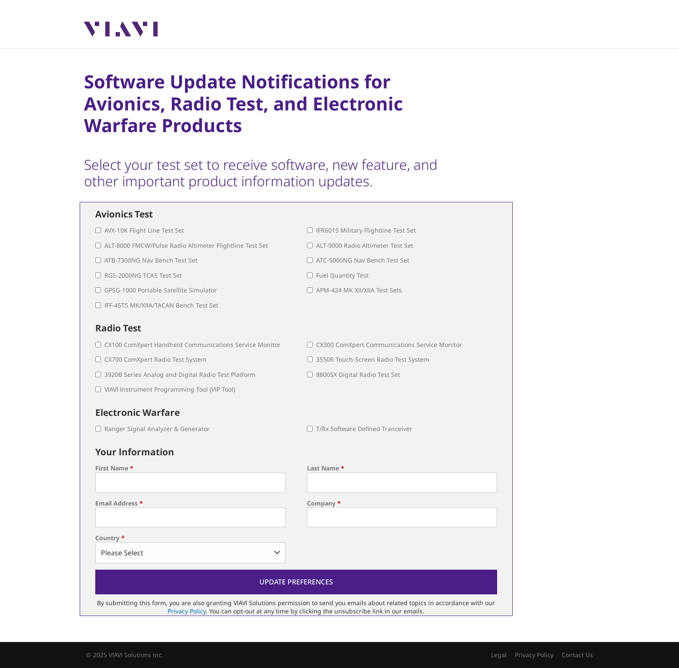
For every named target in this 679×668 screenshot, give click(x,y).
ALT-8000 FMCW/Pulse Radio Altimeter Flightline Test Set (186, 245)
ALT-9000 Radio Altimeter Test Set (364, 245)
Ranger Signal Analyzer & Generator (157, 429)
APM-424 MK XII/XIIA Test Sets (359, 290)
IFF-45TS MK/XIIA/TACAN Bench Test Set (161, 305)
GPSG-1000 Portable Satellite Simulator (160, 290)
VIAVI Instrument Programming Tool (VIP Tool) (169, 389)
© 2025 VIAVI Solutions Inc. (124, 655)
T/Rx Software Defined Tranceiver (364, 429)
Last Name (325, 468)
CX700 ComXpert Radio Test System (155, 359)
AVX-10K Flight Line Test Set (144, 230)
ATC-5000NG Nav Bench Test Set (362, 260)
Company (324, 503)
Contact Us (577, 655)
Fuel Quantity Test (342, 275)
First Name (114, 468)
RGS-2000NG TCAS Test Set (143, 275)
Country (110, 538)
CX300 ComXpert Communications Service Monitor (389, 344)
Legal (499, 655)
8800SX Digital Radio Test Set (358, 374)
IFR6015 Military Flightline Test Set (366, 230)
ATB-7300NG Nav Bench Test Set (150, 260)
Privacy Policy (187, 611)
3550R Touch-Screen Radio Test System (372, 359)
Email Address (119, 503)
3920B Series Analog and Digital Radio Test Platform (179, 374)
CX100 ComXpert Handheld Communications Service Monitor (192, 344)
